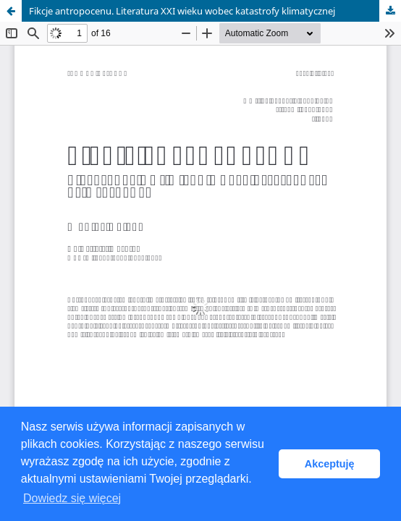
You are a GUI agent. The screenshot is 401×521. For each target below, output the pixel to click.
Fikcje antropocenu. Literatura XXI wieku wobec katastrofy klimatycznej (182, 10)
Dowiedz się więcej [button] (72, 498)
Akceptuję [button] (330, 464)
